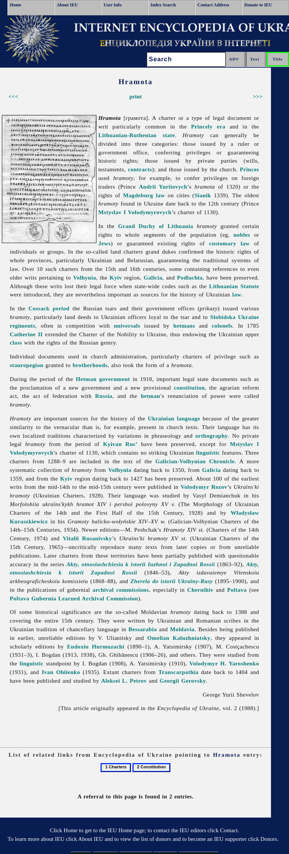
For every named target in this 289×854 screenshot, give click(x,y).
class (16, 342)
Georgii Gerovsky (183, 680)
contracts (140, 169)
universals (127, 325)
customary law (229, 243)
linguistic (208, 452)
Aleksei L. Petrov (124, 680)
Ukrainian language (174, 418)
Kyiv (116, 277)
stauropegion (27, 365)
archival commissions (121, 589)
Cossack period (49, 308)
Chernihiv (200, 589)
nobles (241, 234)
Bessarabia (142, 629)
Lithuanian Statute (234, 286)
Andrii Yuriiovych (163, 186)
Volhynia (84, 277)
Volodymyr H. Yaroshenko (224, 663)
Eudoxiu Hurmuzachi (95, 646)
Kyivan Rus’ (120, 444)
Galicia (153, 277)
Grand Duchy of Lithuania (155, 226)
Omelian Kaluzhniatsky (178, 638)
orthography (211, 435)
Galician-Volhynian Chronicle (195, 461)
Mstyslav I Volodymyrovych (135, 212)
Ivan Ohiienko (61, 672)
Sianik (202, 195)
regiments (22, 325)
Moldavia (182, 629)
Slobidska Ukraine (234, 317)
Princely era (208, 126)
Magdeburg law (144, 195)
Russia (103, 396)
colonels (222, 325)
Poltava (237, 589)
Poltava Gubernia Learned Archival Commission (74, 598)
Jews (104, 243)
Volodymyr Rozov (204, 487)
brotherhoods (89, 365)
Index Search (163, 5)
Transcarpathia (178, 672)
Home (15, 5)
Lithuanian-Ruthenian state (136, 135)
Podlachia (190, 277)
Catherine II (26, 334)
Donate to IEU (258, 5)
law (236, 294)
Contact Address (213, 5)
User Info (113, 5)
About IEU (67, 5)
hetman (150, 396)
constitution (189, 387)
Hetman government (103, 379)
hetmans (184, 325)
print (135, 96)
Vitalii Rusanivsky (87, 538)
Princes (249, 169)
